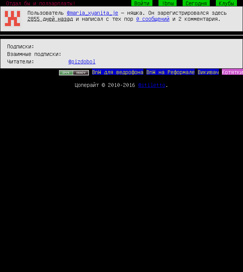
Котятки (232, 72)
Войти (141, 3)
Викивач (208, 72)
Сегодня (196, 3)
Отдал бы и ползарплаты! (40, 3)
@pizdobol (81, 61)
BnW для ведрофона (117, 72)
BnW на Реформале (170, 72)
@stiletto (151, 85)
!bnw (167, 3)
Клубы (226, 3)
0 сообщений (152, 18)
